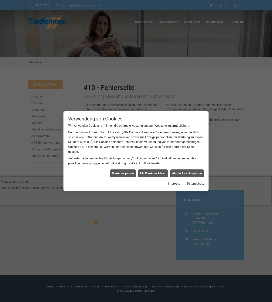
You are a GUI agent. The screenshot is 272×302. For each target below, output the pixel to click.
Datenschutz (195, 181)
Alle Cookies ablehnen (153, 171)
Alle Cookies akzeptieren (187, 171)
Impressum (175, 181)
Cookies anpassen (123, 171)
